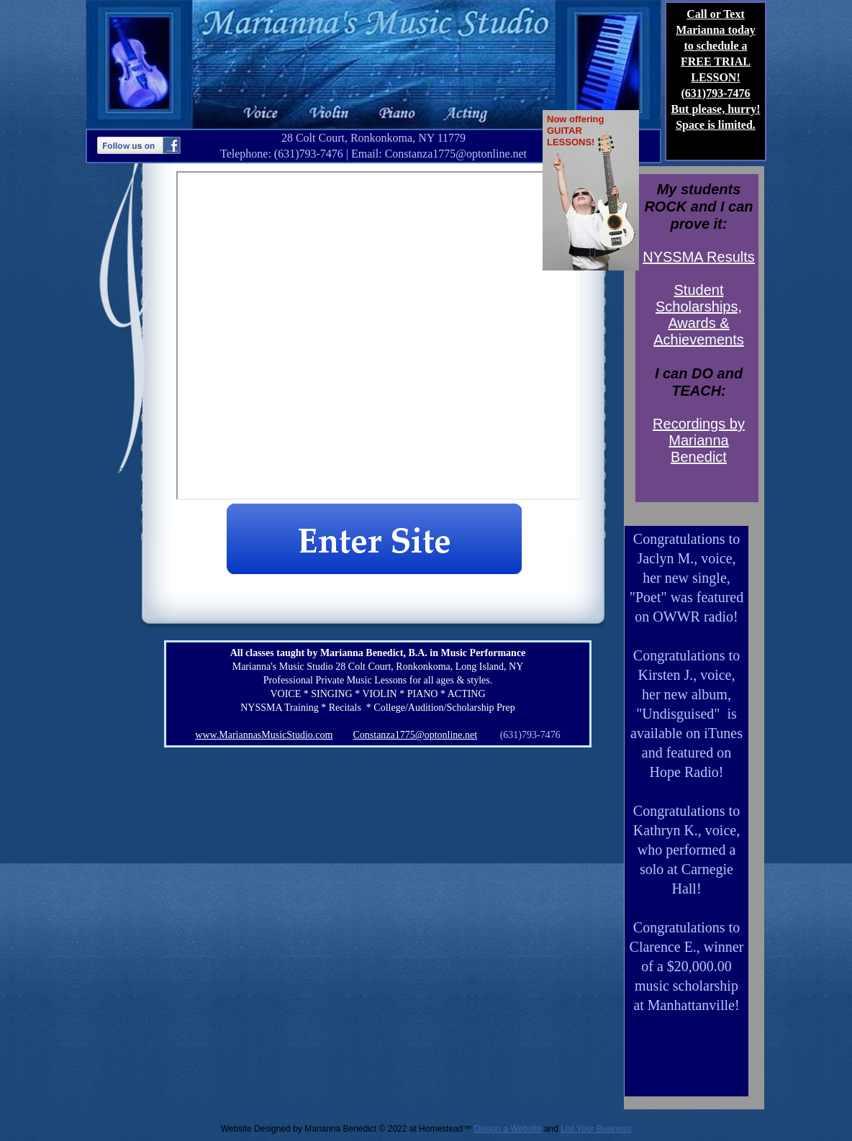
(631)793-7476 (716, 93)
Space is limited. (716, 125)
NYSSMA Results (699, 257)
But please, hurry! (716, 109)
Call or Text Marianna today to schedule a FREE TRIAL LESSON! (716, 45)
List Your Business (596, 1129)
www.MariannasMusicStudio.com (263, 734)
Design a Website (508, 1129)
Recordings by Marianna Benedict (699, 440)
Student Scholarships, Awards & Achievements (698, 314)
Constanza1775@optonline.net (415, 734)
